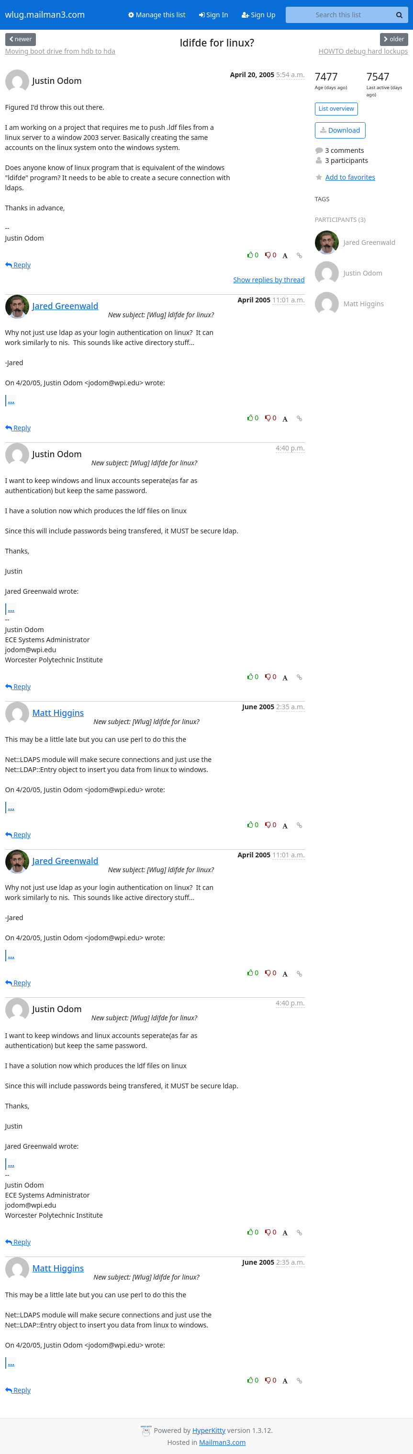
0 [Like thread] (253, 254)
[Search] (399, 15)
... (11, 400)
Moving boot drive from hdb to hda (60, 51)
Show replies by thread (268, 279)
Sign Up (259, 14)
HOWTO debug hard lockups (363, 51)
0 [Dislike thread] (271, 254)
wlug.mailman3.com (45, 15)
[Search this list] (338, 15)
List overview (336, 108)
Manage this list (157, 14)
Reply (18, 264)
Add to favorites (345, 177)
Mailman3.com (222, 1442)
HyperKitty (208, 1430)
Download (340, 130)
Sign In (213, 14)
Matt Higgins (58, 712)
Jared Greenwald (66, 306)
